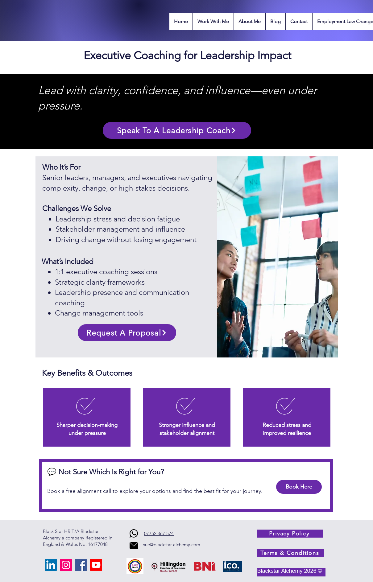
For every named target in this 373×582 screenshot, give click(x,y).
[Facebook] (81, 565)
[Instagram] (66, 565)
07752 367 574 (159, 533)
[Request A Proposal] (127, 332)
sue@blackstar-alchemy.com (171, 544)
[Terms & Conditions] (290, 553)
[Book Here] (299, 487)
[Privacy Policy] (290, 534)
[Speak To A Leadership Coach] (177, 130)
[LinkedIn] (51, 565)
